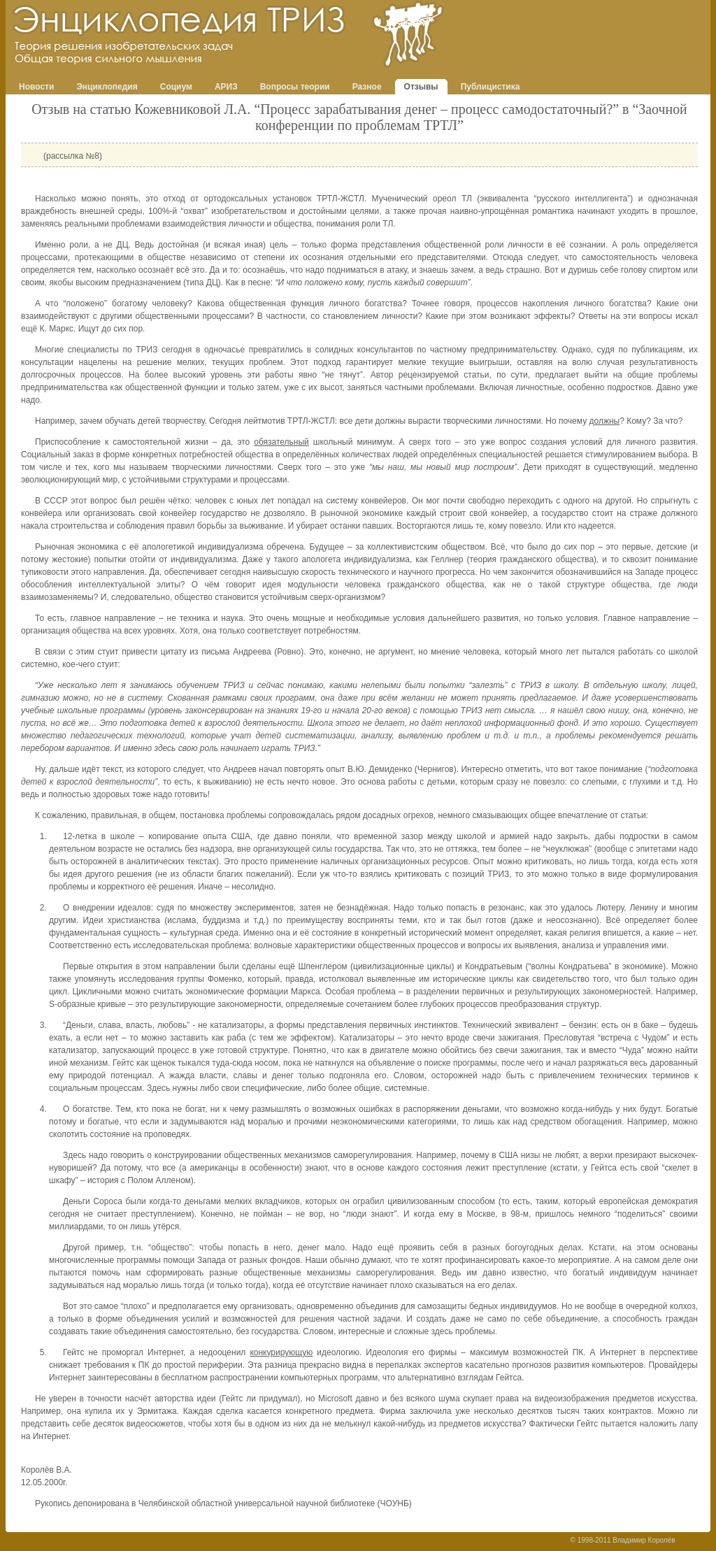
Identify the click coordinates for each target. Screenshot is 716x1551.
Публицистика (490, 87)
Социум (176, 87)
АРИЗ (226, 87)
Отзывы (421, 87)
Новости (36, 87)
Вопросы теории (295, 87)
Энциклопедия (106, 87)
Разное (367, 87)
